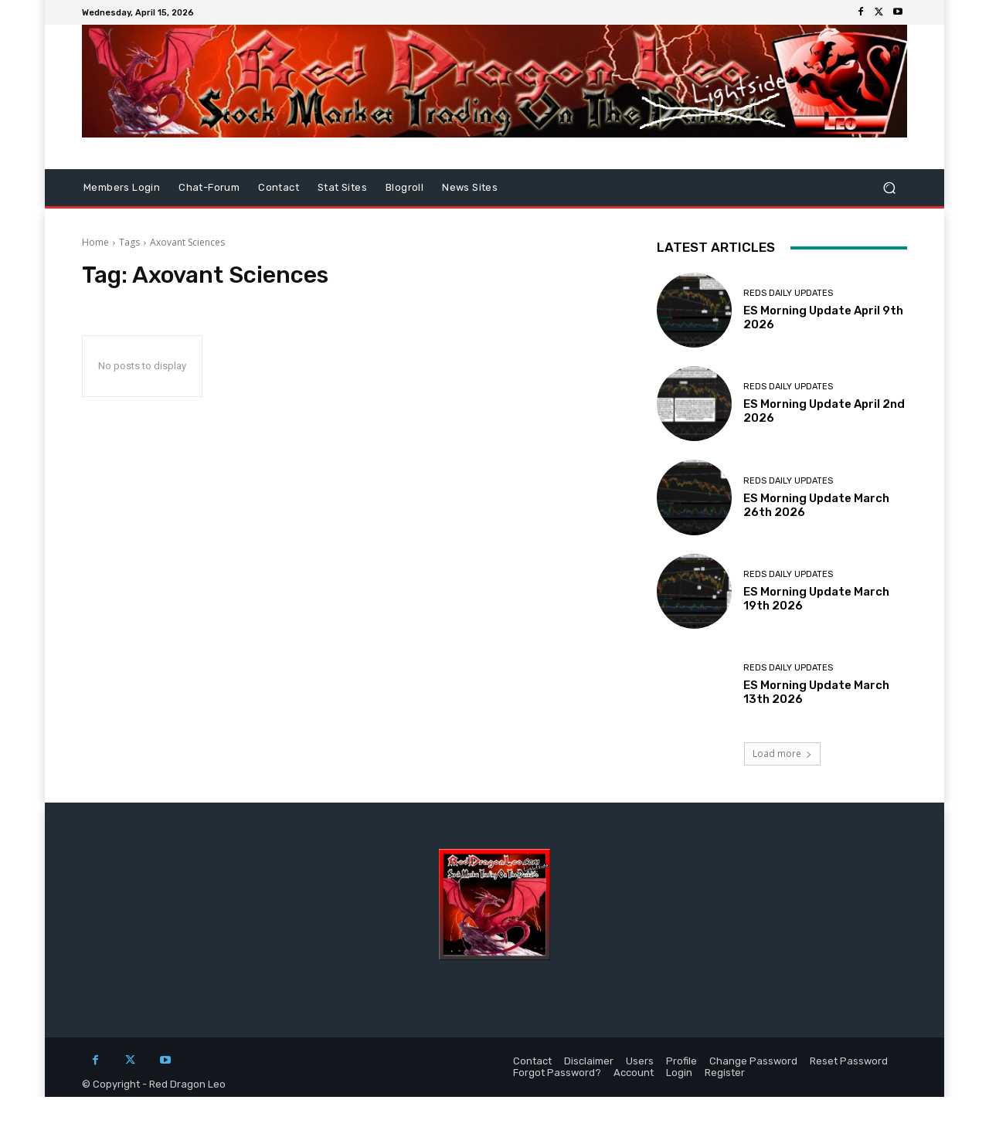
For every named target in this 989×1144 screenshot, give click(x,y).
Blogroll (404, 187)
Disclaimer (588, 1061)
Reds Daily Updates (788, 293)
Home (95, 242)
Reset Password (849, 1061)
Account (633, 1072)
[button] (889, 188)
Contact (278, 187)
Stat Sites (342, 187)
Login (679, 1072)
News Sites (470, 187)
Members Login (121, 187)
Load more (782, 753)
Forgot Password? (557, 1072)
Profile (681, 1061)
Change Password (753, 1061)
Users (640, 1061)
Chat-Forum (209, 187)
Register (725, 1072)
